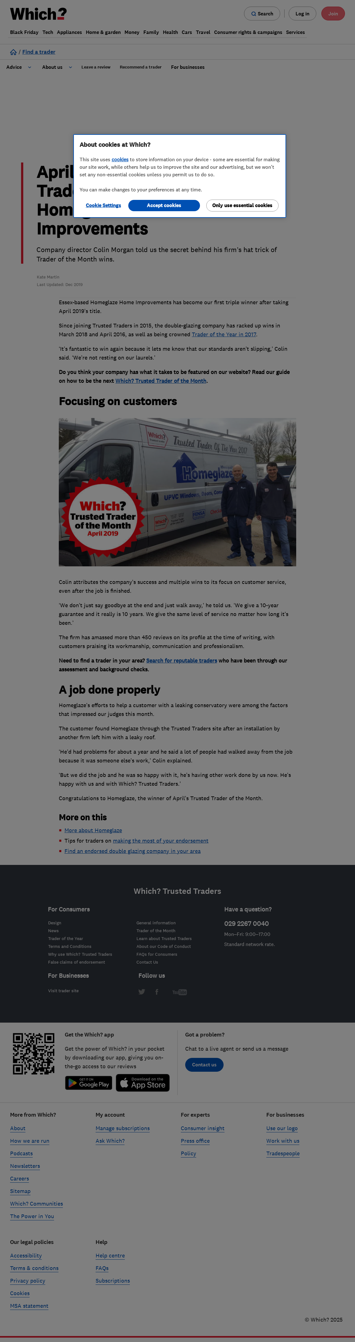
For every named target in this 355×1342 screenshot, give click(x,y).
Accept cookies (164, 205)
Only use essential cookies (242, 205)
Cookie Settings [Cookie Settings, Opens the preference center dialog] (103, 205)
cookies (120, 159)
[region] (179, 176)
